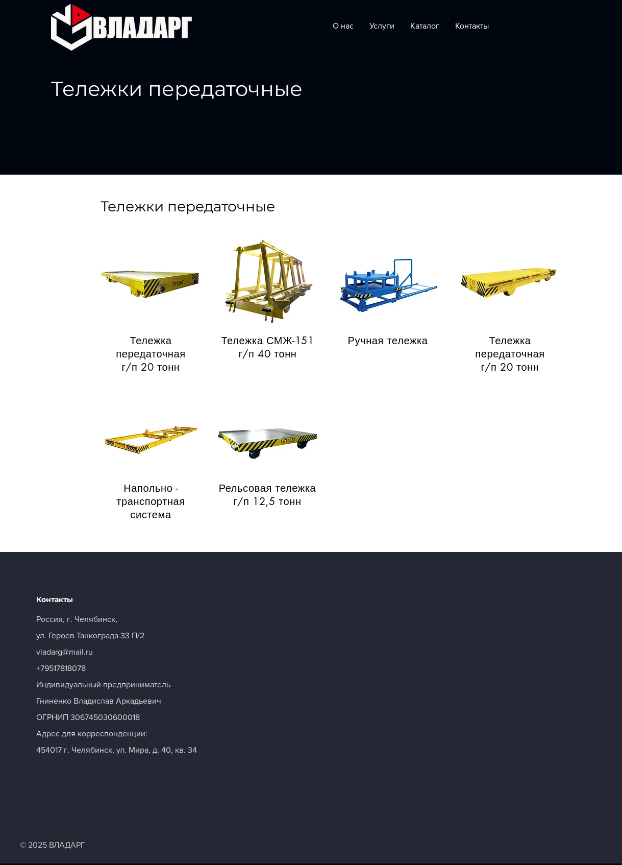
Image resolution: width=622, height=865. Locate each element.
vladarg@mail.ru (64, 651)
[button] (151, 282)
